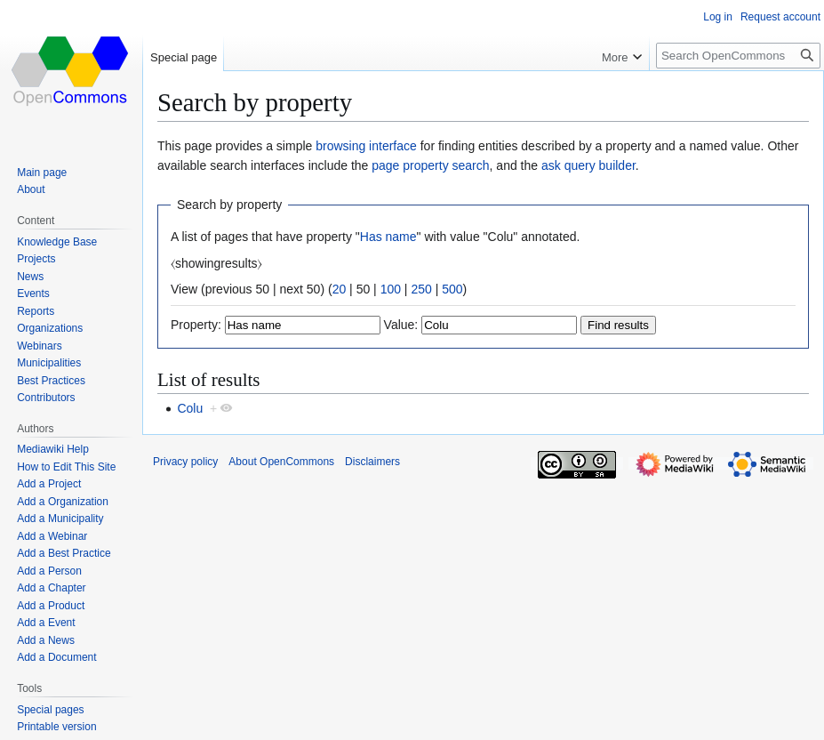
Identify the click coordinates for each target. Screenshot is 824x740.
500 (452, 289)
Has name (388, 236)
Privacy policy (185, 461)
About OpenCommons (281, 461)
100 (390, 289)
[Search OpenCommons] (738, 55)
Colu (190, 408)
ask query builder (588, 165)
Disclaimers (372, 461)
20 (339, 289)
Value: (401, 325)
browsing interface (366, 146)
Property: (196, 325)
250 (421, 289)
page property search (430, 165)
